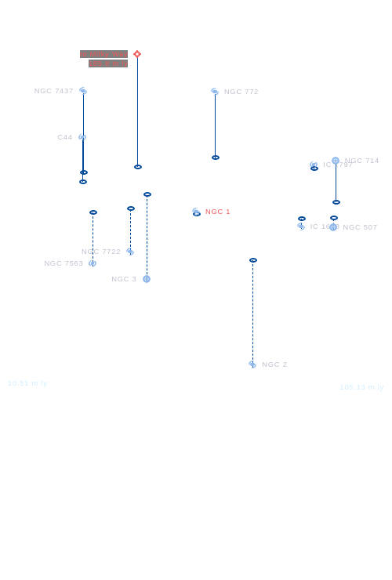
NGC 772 (241, 92)
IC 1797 (338, 165)
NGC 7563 (63, 263)
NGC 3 (123, 279)
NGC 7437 (54, 91)
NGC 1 (217, 212)
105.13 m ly (361, 387)
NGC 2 (274, 364)
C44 (64, 137)
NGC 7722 (101, 252)
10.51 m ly (28, 383)
